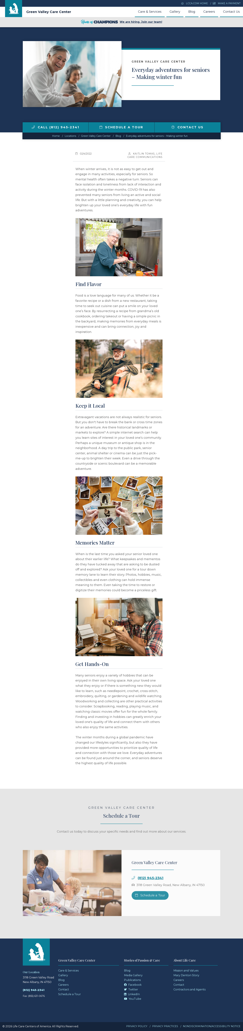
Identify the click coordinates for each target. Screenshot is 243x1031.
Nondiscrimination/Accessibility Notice (211, 1026)
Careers (209, 12)
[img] (33, 127)
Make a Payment (226, 3)
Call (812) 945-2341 (55, 127)
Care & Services (149, 12)
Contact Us (231, 12)
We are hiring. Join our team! (121, 22)
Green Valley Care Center (48, 12)
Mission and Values (185, 970)
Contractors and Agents (189, 989)
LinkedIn (132, 994)
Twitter (131, 989)
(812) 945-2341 (150, 889)
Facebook (133, 984)
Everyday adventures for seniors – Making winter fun (157, 135)
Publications (132, 980)
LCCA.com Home (194, 3)
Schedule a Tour (121, 127)
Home (56, 135)
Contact (63, 989)
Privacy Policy (136, 1026)
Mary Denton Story (186, 975)
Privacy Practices (165, 1026)
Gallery (175, 12)
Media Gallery (133, 975)
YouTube (132, 998)
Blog (191, 12)
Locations (70, 135)
